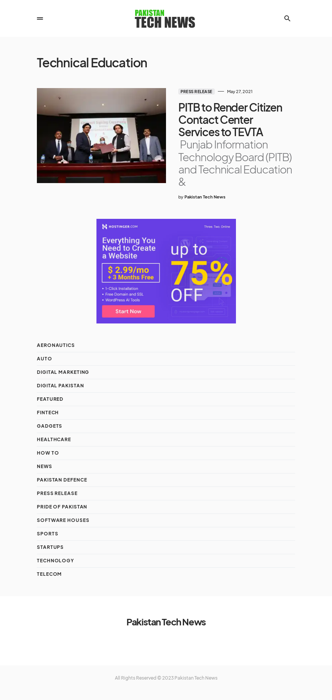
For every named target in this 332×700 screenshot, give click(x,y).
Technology (55, 560)
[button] (40, 18)
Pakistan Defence (62, 480)
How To (48, 453)
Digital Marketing (63, 372)
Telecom (49, 574)
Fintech (48, 412)
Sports (47, 534)
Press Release (196, 91)
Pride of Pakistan (62, 507)
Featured (50, 399)
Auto (44, 359)
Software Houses (63, 520)
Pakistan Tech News (166, 621)
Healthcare (54, 439)
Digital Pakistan (60, 385)
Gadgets (49, 426)
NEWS (44, 466)
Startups (50, 547)
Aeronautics (56, 345)
